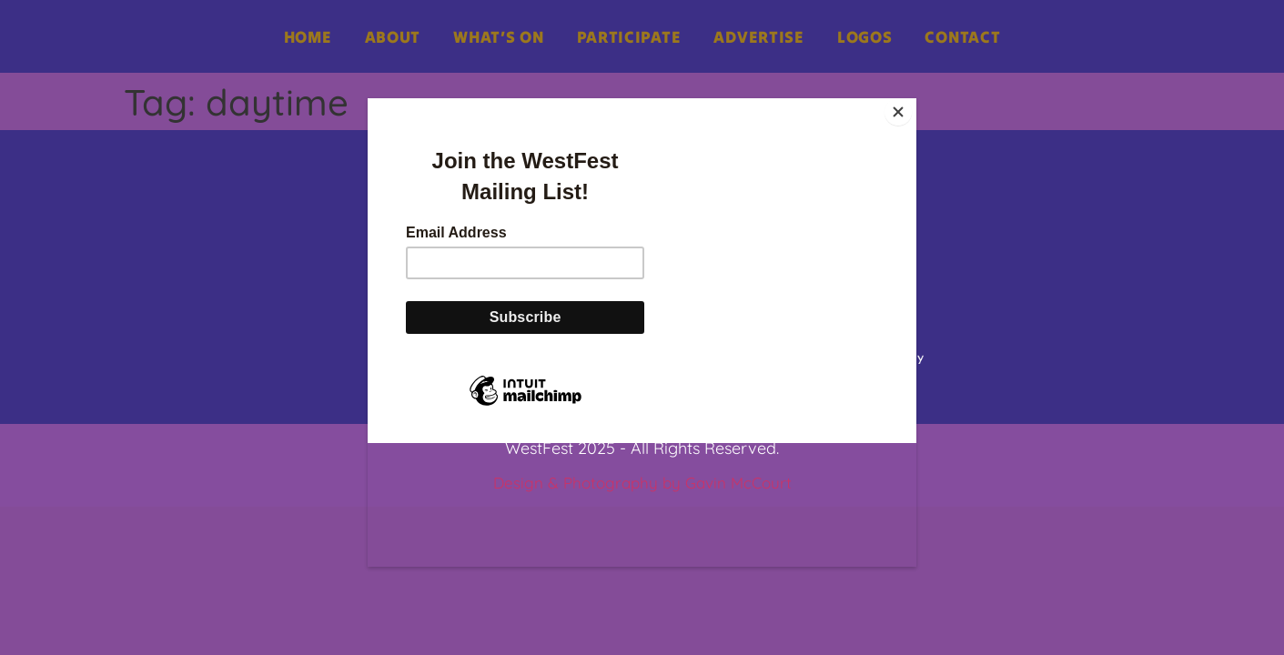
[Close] (911, 102)
